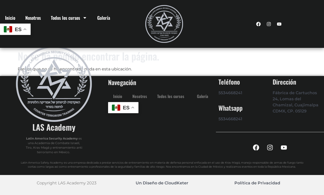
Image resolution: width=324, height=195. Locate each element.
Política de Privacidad (257, 183)
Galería (103, 17)
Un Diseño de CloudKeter (162, 183)
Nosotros (33, 17)
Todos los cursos (69, 18)
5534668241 (230, 92)
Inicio (10, 17)
